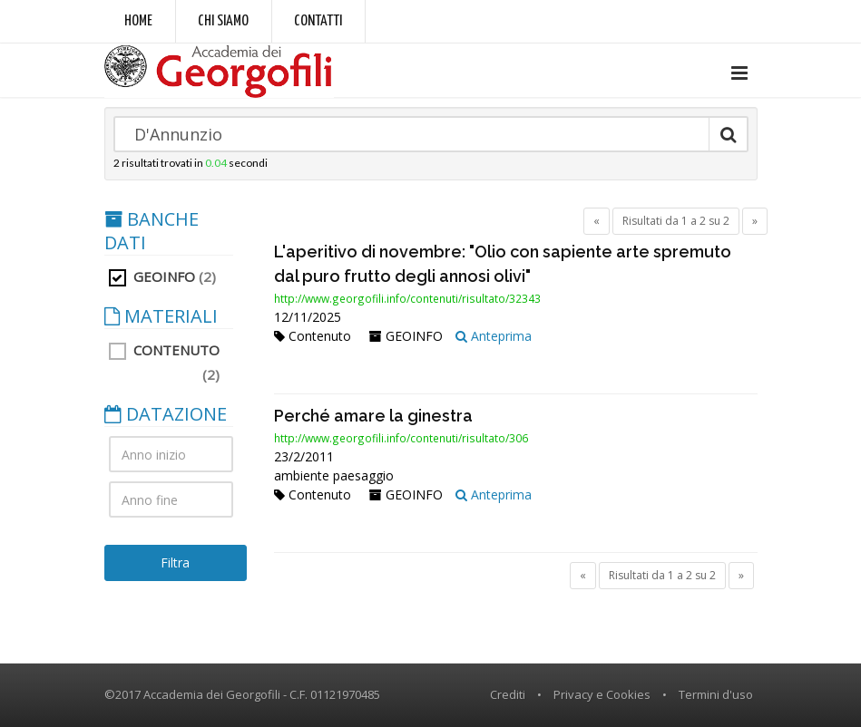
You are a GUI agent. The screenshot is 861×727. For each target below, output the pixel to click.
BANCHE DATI (151, 231)
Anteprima (493, 335)
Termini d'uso (716, 694)
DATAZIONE (165, 414)
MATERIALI (161, 316)
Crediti (507, 694)
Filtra (175, 562)
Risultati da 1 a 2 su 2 (675, 220)
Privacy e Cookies (602, 694)
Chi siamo (223, 21)
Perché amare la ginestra (373, 415)
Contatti (318, 21)
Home (138, 21)
